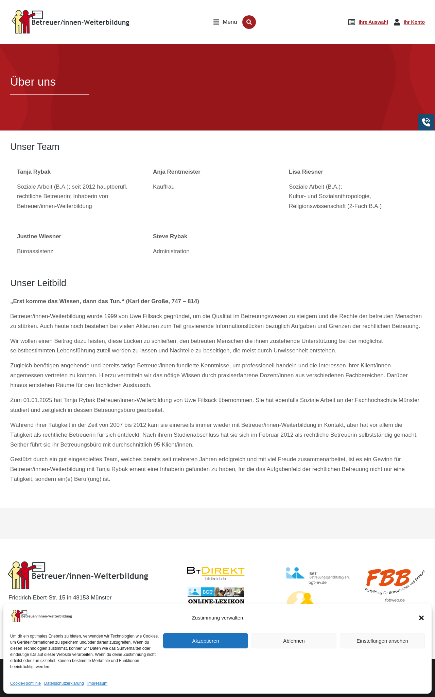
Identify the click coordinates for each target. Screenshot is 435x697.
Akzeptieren (205, 646)
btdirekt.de (215, 578)
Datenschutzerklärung (64, 689)
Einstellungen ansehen (382, 646)
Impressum (97, 689)
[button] (421, 623)
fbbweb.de (395, 600)
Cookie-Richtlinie (25, 689)
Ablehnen (293, 646)
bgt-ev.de (318, 582)
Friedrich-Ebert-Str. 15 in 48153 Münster (59, 597)
